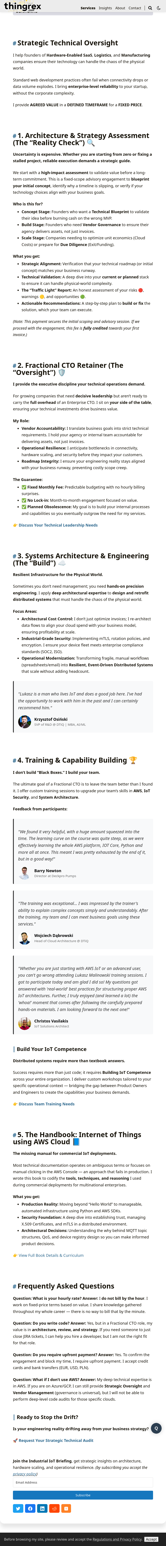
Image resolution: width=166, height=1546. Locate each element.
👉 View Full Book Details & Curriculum (48, 1255)
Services (88, 8)
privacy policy (24, 1473)
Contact (135, 8)
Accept (151, 1539)
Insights (105, 8)
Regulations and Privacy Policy (117, 1539)
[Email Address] (83, 1482)
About (120, 8)
